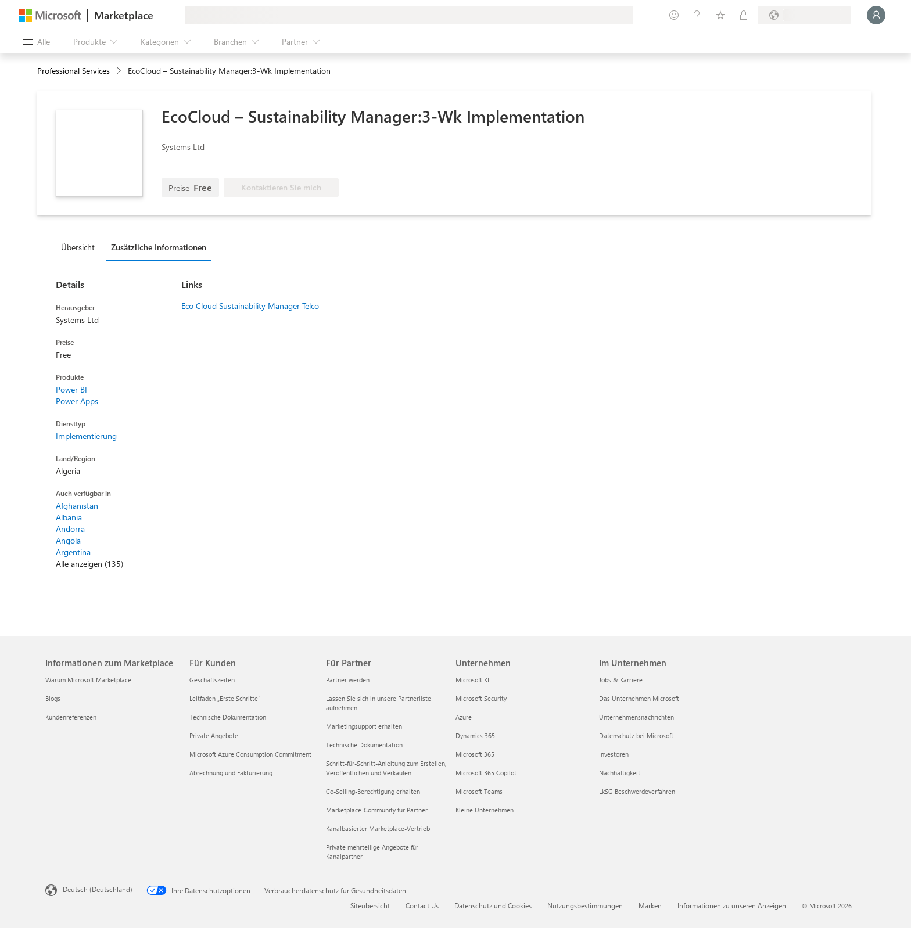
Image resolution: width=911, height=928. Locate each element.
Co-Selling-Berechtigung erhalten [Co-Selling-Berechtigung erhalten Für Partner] (373, 791)
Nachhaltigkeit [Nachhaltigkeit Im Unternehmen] (619, 772)
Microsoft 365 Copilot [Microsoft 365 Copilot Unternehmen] (486, 772)
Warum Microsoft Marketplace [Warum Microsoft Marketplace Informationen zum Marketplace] (88, 679)
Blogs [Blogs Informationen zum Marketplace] (52, 698)
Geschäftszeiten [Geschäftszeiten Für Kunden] (212, 679)
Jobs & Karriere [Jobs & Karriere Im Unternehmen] (621, 679)
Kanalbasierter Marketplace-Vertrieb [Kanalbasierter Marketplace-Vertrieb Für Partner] (378, 828)
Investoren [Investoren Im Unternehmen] (614, 754)
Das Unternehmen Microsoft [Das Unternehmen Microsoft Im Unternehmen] (639, 698)
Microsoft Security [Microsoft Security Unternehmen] (481, 698)
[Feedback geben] (674, 15)
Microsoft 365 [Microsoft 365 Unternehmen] (475, 754)
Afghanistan (77, 505)
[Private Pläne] (743, 15)
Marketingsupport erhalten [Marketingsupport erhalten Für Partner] (364, 726)
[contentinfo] (120, 71)
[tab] (81, 247)
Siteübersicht (370, 905)
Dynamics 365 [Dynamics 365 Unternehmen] (475, 735)
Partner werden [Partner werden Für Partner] (348, 679)
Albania (69, 517)
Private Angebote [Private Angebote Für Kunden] (213, 735)
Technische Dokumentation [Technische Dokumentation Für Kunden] (227, 717)
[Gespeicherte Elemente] (720, 15)
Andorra (70, 528)
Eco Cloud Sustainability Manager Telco (250, 305)
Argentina (73, 551)
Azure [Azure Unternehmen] (464, 717)
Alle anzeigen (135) (89, 563)
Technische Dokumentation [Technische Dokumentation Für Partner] (364, 744)
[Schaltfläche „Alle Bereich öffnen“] (37, 41)
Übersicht (78, 247)
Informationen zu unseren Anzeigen (731, 905)
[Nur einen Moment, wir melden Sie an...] (876, 15)
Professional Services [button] (73, 70)
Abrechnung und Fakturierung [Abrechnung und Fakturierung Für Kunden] (230, 772)
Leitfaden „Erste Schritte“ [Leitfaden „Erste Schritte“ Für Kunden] (224, 698)
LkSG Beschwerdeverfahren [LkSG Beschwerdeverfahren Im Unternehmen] (637, 791)
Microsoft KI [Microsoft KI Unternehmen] (472, 679)
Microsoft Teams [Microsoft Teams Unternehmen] (479, 791)
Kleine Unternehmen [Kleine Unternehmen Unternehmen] (485, 809)
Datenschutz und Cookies (493, 905)
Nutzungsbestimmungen (585, 905)
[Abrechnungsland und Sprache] (804, 15)
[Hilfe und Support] (697, 15)
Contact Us (422, 905)
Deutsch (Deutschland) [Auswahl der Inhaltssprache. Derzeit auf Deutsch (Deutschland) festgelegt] (97, 889)
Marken (650, 905)
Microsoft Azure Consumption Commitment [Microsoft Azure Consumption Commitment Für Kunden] (250, 754)
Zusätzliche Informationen (158, 247)
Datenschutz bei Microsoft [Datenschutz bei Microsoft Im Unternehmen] (636, 735)
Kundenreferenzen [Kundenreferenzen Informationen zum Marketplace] (70, 717)
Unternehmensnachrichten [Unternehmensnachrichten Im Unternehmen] (636, 717)
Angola (68, 540)
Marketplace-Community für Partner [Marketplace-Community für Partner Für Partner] (377, 809)
